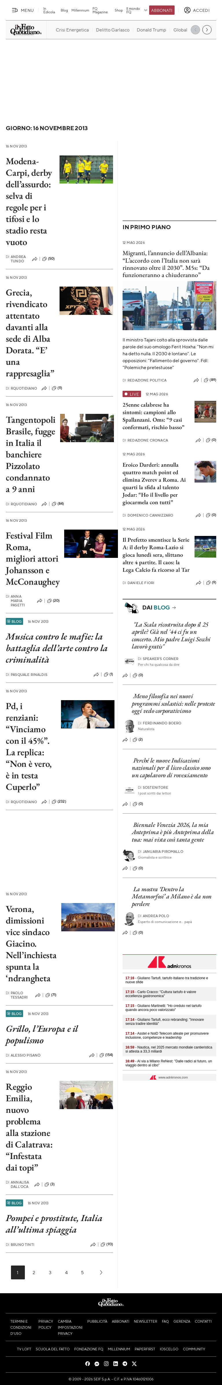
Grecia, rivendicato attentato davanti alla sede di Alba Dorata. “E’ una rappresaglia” (30, 332)
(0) (211, 440)
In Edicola (49, 10)
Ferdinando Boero (160, 723)
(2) (138, 739)
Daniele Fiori (138, 583)
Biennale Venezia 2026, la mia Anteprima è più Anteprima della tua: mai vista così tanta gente (173, 832)
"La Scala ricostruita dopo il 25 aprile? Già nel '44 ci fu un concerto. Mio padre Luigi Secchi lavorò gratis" (171, 635)
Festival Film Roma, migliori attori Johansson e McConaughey (33, 558)
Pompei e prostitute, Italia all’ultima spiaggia (54, 1224)
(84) (58, 504)
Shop (119, 10)
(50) (48, 259)
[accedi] (197, 10)
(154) (106, 1055)
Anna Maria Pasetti (15, 600)
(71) (51, 995)
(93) (107, 1244)
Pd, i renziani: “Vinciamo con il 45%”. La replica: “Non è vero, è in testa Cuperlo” (29, 746)
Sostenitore (153, 787)
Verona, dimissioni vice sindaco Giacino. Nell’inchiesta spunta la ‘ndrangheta (31, 943)
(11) (57, 388)
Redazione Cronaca (145, 440)
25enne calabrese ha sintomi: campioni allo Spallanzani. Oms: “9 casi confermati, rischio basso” (153, 416)
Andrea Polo (153, 916)
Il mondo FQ (137, 10)
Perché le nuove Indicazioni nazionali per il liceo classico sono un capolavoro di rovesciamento (171, 767)
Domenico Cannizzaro (148, 515)
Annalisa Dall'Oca (17, 1184)
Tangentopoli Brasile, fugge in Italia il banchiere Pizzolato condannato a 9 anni (31, 454)
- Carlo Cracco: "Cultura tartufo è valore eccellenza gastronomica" (160, 994)
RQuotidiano (21, 388)
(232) (59, 801)
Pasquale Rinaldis (26, 674)
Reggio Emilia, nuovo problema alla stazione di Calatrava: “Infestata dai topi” (29, 1127)
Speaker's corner (158, 659)
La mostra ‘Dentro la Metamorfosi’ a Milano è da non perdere (172, 896)
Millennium (80, 10)
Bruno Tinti (20, 1244)
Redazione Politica (144, 380)
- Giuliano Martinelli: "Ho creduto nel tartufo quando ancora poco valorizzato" (163, 1008)
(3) (50, 1184)
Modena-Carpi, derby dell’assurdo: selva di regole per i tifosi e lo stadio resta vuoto (29, 201)
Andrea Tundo (16, 259)
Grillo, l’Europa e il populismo (42, 1034)
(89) (210, 380)
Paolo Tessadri (17, 995)
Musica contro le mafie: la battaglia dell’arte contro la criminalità (57, 648)
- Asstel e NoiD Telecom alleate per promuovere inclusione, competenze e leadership (167, 1035)
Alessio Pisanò (23, 1055)
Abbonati (161, 10)
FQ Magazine (100, 10)
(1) (108, 674)
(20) (53, 601)
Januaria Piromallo (160, 851)
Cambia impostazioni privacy (70, 1327)
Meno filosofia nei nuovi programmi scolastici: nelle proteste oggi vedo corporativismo (173, 703)
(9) (211, 582)
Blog (64, 10)
